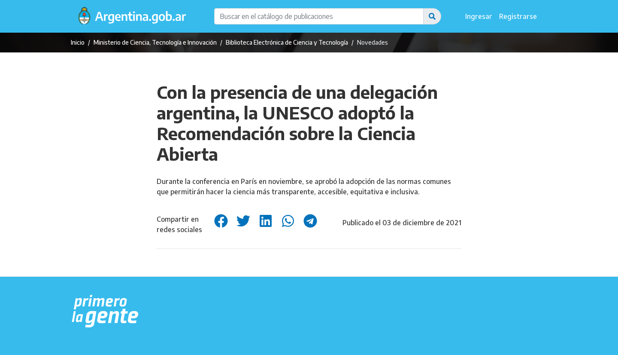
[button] (432, 16)
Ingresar (478, 16)
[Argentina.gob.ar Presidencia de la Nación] (105, 311)
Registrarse (518, 16)
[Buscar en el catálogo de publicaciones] (319, 16)
